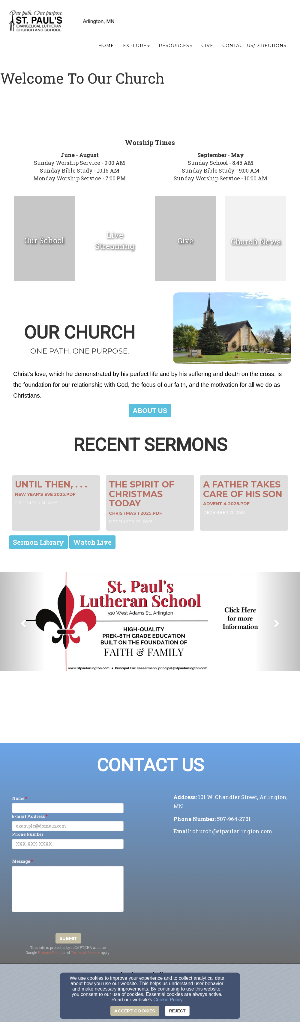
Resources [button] (175, 46)
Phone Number (28, 834)
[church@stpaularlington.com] (232, 831)
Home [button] (106, 46)
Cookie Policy (168, 999)
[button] (150, 410)
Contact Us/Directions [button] (254, 46)
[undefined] (44, 241)
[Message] (68, 889)
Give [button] (207, 46)
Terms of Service (85, 952)
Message (21, 861)
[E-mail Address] (68, 826)
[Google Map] (232, 882)
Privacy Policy (50, 952)
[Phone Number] (68, 844)
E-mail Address (28, 816)
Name (18, 798)
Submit (68, 938)
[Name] (68, 808)
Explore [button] (136, 46)
